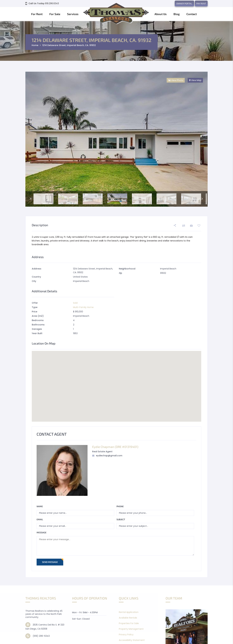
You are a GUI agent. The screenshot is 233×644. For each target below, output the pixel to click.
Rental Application (128, 612)
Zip (120, 273)
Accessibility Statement (132, 640)
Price (34, 311)
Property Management (131, 628)
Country (36, 276)
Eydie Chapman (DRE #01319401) (115, 447)
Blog (177, 14)
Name (40, 506)
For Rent (37, 14)
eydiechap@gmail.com (109, 455)
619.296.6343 (52, 3)
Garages (37, 329)
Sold (75, 302)
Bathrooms (38, 324)
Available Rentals (128, 617)
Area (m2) (38, 315)
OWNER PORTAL (184, 3)
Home (35, 45)
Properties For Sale (129, 623)
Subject (121, 519)
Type (34, 307)
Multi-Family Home (83, 307)
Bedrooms (38, 320)
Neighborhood (127, 268)
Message (41, 532)
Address (36, 268)
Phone (120, 506)
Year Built (37, 333)
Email (40, 519)
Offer (35, 302)
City (34, 281)
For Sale (54, 14)
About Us (161, 14)
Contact (191, 14)
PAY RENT (201, 3)
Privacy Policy (126, 634)
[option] (116, 139)
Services (72, 14)
